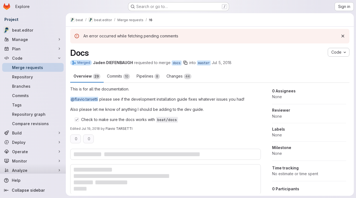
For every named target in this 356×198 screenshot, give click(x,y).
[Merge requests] (33, 67)
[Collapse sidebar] (33, 190)
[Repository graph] (33, 114)
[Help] (33, 180)
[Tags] (33, 104)
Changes (178, 76)
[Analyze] (33, 170)
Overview (87, 76)
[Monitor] (33, 160)
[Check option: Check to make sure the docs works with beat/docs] (77, 119)
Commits (118, 76)
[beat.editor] (33, 30)
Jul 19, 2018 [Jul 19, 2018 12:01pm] (90, 129)
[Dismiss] (343, 36)
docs (176, 63)
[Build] (33, 132)
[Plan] (33, 48)
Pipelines (148, 76)
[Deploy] (33, 142)
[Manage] (33, 39)
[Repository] (33, 76)
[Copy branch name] (185, 62)
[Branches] (33, 86)
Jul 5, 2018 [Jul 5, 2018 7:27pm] (221, 62)
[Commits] (33, 95)
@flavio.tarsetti (84, 99)
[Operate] (33, 151)
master (204, 63)
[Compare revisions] (33, 123)
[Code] (33, 58)
